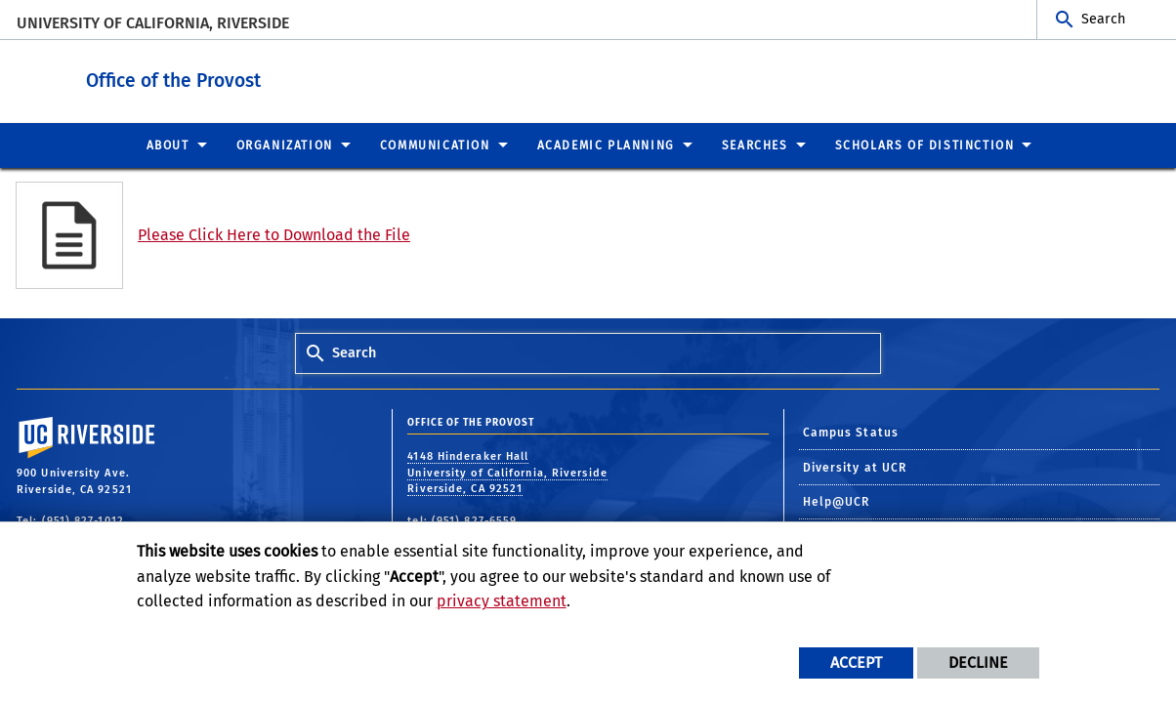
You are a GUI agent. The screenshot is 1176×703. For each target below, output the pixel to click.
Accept (856, 662)
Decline (978, 662)
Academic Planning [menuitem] (606, 144)
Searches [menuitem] (755, 144)
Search (1103, 19)
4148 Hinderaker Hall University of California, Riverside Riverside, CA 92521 (507, 471)
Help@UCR (836, 501)
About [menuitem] (168, 144)
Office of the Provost (294, 76)
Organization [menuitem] (284, 144)
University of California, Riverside (153, 23)
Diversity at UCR (855, 467)
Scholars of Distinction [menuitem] (925, 144)
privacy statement (502, 601)
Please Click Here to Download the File (274, 234)
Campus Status (851, 431)
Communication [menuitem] (435, 144)
